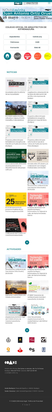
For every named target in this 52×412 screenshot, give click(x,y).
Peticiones (14, 42)
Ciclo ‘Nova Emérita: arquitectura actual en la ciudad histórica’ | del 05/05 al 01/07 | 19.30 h (37, 320)
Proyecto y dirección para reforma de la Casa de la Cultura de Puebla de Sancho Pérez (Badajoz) (37, 143)
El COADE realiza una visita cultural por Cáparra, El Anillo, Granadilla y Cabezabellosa (15, 118)
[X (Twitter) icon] (25, 405)
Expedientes (15, 37)
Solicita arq (37, 37)
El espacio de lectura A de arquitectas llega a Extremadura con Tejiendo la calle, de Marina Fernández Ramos (37, 211)
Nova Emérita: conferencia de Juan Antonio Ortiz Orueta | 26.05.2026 (38, 187)
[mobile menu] (49, 3)
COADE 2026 (15, 401)
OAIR (37, 42)
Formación (14, 47)
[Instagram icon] (29, 405)
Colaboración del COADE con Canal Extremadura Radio (16, 234)
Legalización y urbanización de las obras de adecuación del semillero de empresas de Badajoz (38, 95)
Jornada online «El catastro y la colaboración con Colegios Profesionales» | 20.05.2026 (38, 166)
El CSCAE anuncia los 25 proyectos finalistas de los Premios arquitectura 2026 (14, 209)
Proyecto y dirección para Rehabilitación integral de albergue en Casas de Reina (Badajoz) (37, 119)
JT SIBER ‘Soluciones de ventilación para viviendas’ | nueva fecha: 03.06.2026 (37, 297)
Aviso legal (23, 401)
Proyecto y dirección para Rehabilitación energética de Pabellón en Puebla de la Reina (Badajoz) (16, 143)
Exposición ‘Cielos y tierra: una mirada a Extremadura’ (16, 296)
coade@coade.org (11, 373)
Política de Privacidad (35, 401)
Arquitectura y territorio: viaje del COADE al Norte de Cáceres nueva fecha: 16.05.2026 (15, 320)
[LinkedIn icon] (27, 405)
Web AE (37, 47)
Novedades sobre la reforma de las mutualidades (15, 93)
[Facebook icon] (23, 405)
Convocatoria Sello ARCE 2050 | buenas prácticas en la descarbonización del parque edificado (16, 166)
